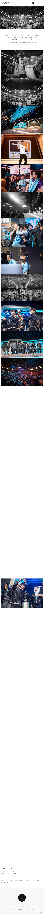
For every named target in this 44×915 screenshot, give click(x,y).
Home (10, 14)
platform (33, 42)
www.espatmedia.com (15, 876)
